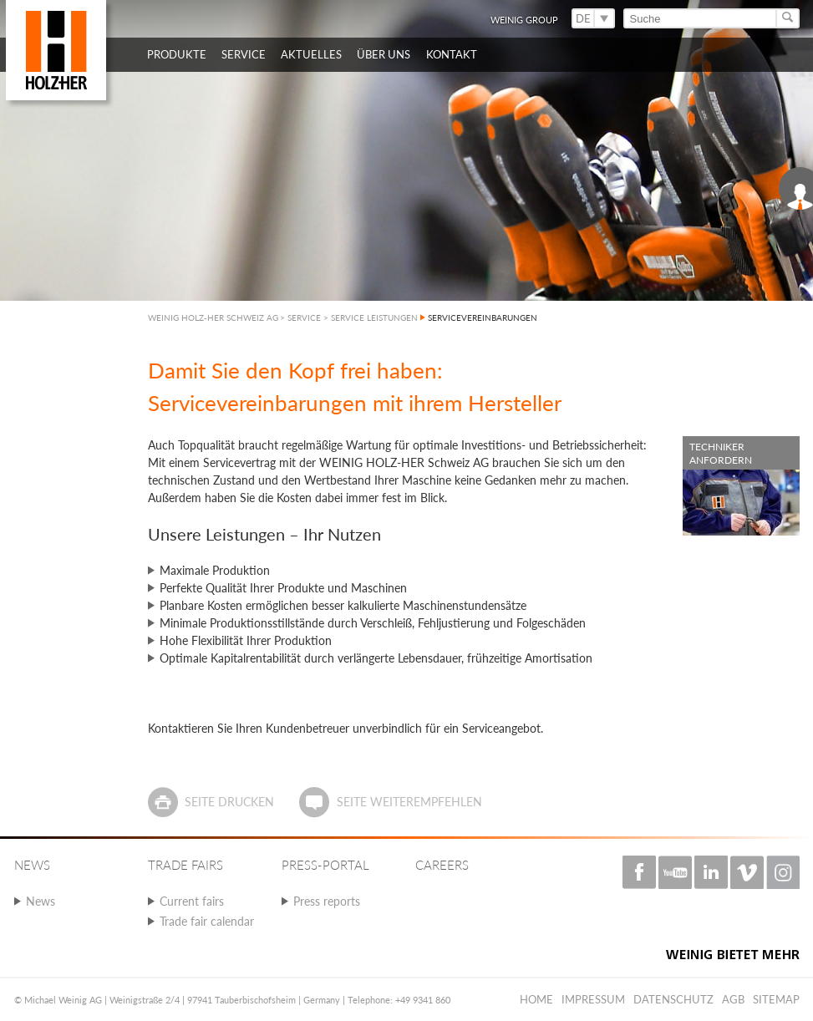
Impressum (593, 999)
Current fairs (192, 901)
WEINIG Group (524, 19)
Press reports (326, 901)
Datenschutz (673, 999)
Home (536, 999)
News (40, 901)
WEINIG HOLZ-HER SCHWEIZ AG (213, 317)
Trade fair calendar (207, 921)
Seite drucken (229, 802)
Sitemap (776, 999)
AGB (733, 999)
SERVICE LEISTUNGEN (374, 317)
